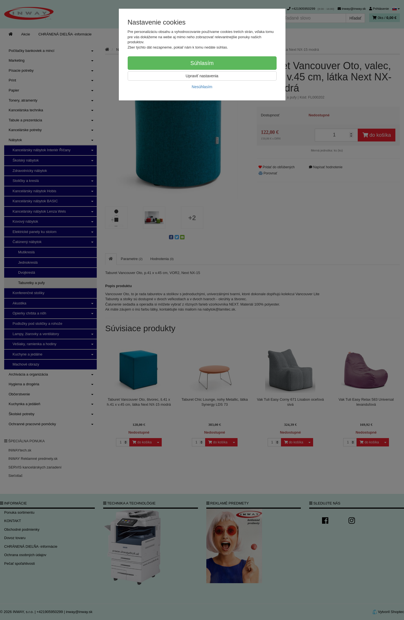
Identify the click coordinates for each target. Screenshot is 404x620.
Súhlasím (202, 63)
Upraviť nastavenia (202, 76)
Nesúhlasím (202, 87)
